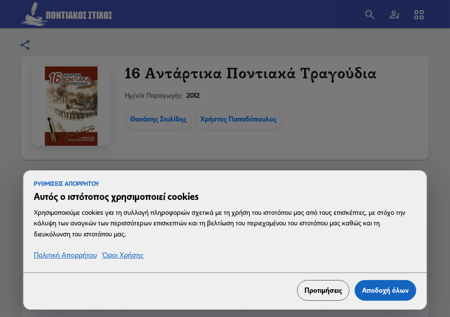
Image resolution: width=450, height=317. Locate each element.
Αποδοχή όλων (385, 290)
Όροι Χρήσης (122, 255)
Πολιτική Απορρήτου (65, 255)
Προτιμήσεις (323, 290)
